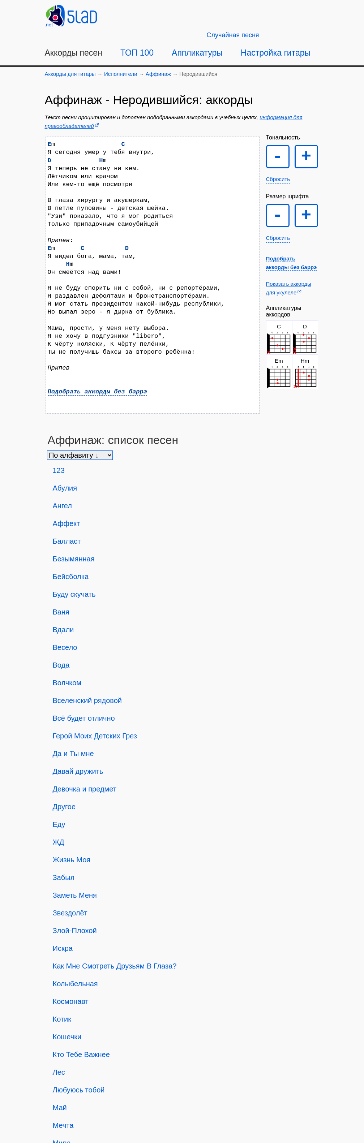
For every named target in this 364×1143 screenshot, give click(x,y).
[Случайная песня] (233, 35)
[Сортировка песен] (80, 455)
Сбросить (278, 179)
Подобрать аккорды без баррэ (97, 392)
